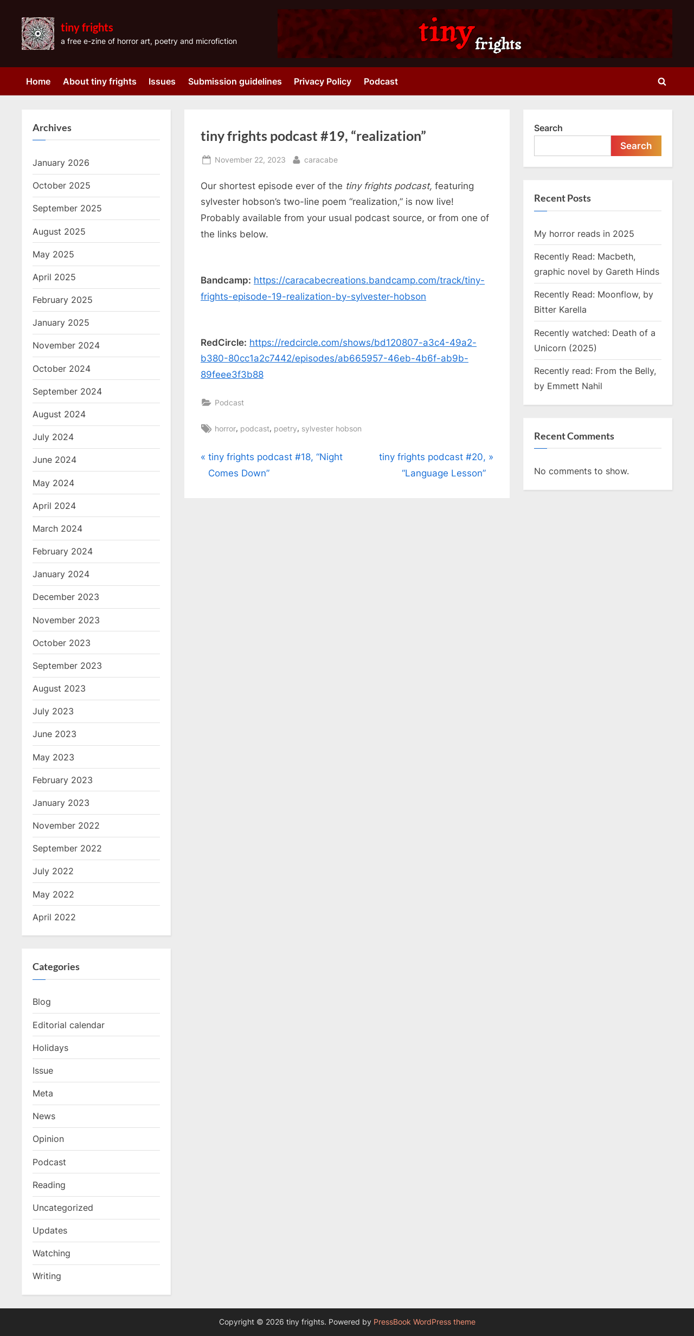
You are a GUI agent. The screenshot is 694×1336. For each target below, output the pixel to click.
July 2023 (53, 711)
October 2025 (62, 185)
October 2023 (62, 642)
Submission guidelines (235, 81)
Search (548, 127)
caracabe (321, 158)
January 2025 (61, 322)
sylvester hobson (331, 428)
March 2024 (57, 528)
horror (225, 428)
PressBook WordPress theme (424, 1322)
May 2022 (53, 894)
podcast (254, 428)
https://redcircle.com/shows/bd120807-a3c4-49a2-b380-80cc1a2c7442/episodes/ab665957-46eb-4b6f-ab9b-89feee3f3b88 (339, 358)
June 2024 (54, 459)
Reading (49, 1184)
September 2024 (67, 391)
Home (38, 81)
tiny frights (87, 27)
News (44, 1116)
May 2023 (53, 757)
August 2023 (59, 688)
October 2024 (62, 368)
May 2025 (53, 254)
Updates (50, 1230)
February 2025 (63, 299)
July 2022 (53, 871)
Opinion (48, 1138)
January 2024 (61, 574)
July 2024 (53, 436)
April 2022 (54, 917)
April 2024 (54, 505)
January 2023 (61, 802)
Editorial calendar (69, 1024)
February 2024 (63, 551)
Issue (43, 1070)
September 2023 (67, 665)
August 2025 (59, 231)
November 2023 (66, 620)
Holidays (50, 1047)
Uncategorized (63, 1207)
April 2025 (54, 277)
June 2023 (54, 733)
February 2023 (63, 780)
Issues (162, 81)
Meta (43, 1093)
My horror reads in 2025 (584, 233)
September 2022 (67, 848)
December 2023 (66, 596)
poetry (285, 428)
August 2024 (59, 414)
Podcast (381, 81)
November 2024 (66, 345)
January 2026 (61, 162)
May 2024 (53, 482)
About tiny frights (100, 81)
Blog (42, 1001)
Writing (47, 1275)
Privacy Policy (322, 81)
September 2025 (67, 208)
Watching (51, 1253)
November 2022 (66, 825)
